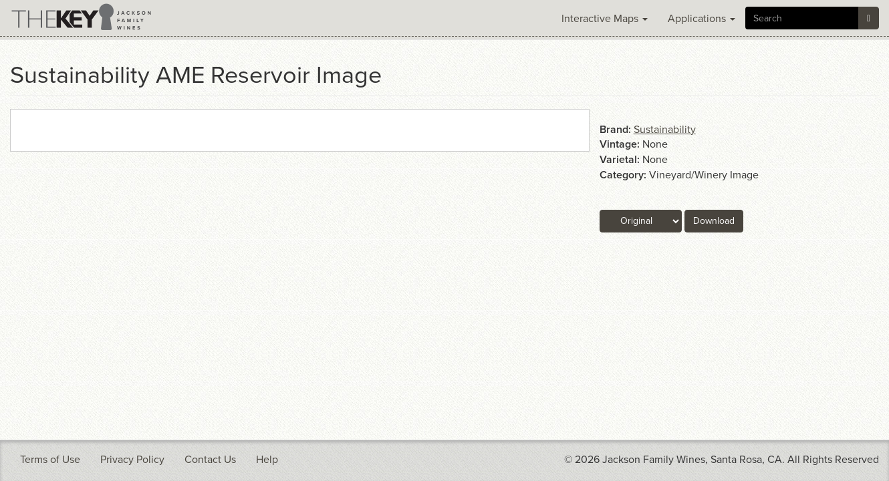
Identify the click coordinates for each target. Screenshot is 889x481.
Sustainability (665, 129)
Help (267, 459)
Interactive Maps (604, 18)
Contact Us (210, 459)
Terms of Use (50, 459)
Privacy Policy (132, 459)
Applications (701, 18)
